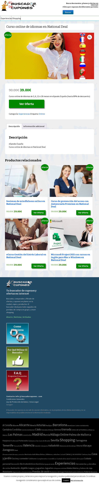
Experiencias (6, 18)
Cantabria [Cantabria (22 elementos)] (7, 429)
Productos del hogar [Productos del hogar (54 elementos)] (57, 472)
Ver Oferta (26, 104)
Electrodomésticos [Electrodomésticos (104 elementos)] (27, 464)
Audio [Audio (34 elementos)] (34, 454)
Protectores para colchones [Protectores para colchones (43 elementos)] (74, 472)
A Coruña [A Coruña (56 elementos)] (7, 425)
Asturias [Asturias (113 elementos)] (41, 425)
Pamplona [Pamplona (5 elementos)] (6, 441)
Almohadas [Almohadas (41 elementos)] (28, 454)
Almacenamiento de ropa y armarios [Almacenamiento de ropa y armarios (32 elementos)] (13, 454)
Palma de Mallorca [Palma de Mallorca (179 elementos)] (80, 434)
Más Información (77, 480)
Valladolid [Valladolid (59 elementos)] (53, 445)
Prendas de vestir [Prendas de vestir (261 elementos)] (40, 471)
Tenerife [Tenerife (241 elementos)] (8, 445)
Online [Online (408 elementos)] (64, 434)
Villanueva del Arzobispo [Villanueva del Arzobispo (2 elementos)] (67, 446)
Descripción (14, 126)
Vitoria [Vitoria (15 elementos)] (79, 445)
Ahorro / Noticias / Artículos (18, 317)
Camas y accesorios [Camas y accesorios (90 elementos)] (73, 454)
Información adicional (33, 126)
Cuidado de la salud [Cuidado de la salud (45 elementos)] (63, 459)
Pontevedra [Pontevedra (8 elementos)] (23, 441)
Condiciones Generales (15, 399)
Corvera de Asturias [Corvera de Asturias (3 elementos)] (28, 430)
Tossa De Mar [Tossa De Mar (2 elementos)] (18, 446)
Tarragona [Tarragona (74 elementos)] (81, 440)
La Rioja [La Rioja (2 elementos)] (89, 430)
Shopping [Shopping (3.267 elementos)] (67, 440)
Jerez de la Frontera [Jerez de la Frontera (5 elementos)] (79, 430)
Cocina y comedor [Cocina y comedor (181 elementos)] (20, 458)
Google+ (9, 404)
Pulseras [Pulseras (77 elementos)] (87, 472)
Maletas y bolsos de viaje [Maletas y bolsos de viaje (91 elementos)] (82, 468)
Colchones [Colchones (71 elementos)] (32, 459)
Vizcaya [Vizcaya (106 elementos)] (87, 445)
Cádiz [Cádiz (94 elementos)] (38, 429)
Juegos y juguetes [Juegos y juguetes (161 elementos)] (36, 468)
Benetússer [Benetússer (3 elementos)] (71, 425)
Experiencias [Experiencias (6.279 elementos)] (65, 463)
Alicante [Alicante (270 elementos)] (24, 425)
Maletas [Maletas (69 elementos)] (69, 468)
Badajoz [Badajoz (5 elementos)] (49, 425)
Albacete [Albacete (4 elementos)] (16, 425)
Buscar (68, 12)
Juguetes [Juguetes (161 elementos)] (49, 468)
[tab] (14, 126)
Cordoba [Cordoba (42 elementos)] (16, 429)
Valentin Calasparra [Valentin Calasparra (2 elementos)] (41, 446)
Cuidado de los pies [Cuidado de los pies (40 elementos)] (77, 459)
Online (42, 113)
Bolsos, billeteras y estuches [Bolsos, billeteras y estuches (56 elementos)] (50, 454)
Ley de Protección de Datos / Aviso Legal (22, 402)
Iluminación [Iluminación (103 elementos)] (15, 468)
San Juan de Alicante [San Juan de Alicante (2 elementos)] (43, 441)
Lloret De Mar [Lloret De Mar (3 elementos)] (27, 435)
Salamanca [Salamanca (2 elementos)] (32, 441)
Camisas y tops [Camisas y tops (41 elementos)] (86, 454)
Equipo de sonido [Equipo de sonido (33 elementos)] (49, 464)
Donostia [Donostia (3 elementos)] (44, 430)
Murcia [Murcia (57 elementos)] (46, 434)
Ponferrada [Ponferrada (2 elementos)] (14, 441)
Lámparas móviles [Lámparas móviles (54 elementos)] (59, 468)
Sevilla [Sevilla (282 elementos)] (55, 440)
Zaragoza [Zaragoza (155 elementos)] (8, 450)
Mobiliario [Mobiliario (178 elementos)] (7, 471)
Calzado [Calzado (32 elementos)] (62, 454)
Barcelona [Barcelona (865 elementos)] (60, 425)
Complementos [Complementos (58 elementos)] (42, 459)
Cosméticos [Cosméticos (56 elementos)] (52, 459)
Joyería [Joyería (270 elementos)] (24, 467)
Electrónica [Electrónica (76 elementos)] (40, 464)
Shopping (16, 18)
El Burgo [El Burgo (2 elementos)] (51, 430)
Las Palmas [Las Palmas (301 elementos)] (15, 434)
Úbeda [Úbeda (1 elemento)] (16, 450)
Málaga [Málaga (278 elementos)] (55, 434)
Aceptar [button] (66, 480)
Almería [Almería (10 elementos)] (33, 425)
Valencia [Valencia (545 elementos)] (28, 445)
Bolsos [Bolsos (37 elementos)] (38, 454)
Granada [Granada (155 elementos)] (66, 429)
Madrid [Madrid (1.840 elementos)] (37, 434)
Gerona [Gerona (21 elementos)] (57, 429)
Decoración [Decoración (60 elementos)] (15, 464)
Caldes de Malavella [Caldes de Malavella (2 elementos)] (82, 425)
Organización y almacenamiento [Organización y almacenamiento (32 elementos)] (22, 472)
